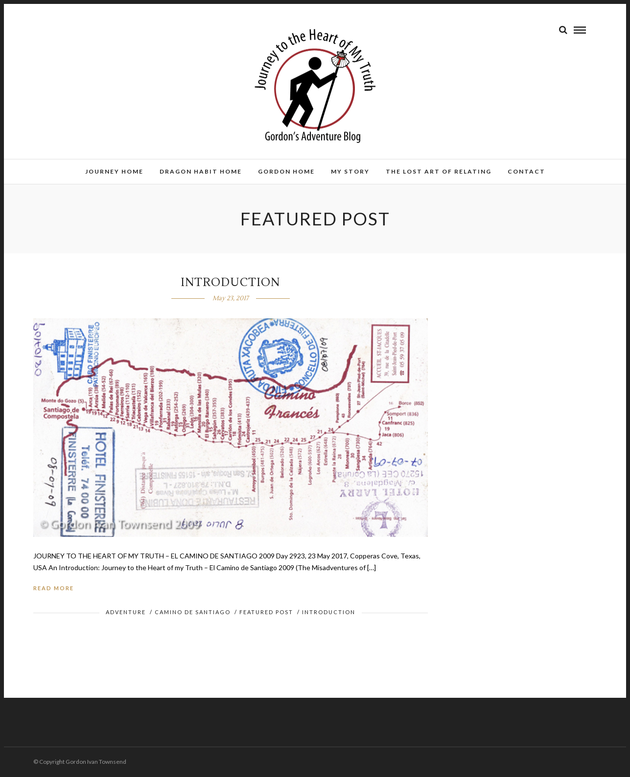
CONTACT (526, 171)
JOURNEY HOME (114, 171)
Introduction (328, 612)
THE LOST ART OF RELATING (438, 171)
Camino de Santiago (193, 612)
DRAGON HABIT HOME (201, 171)
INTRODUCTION (230, 282)
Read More (53, 588)
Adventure (126, 612)
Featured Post (266, 612)
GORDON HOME (286, 171)
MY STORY (350, 171)
